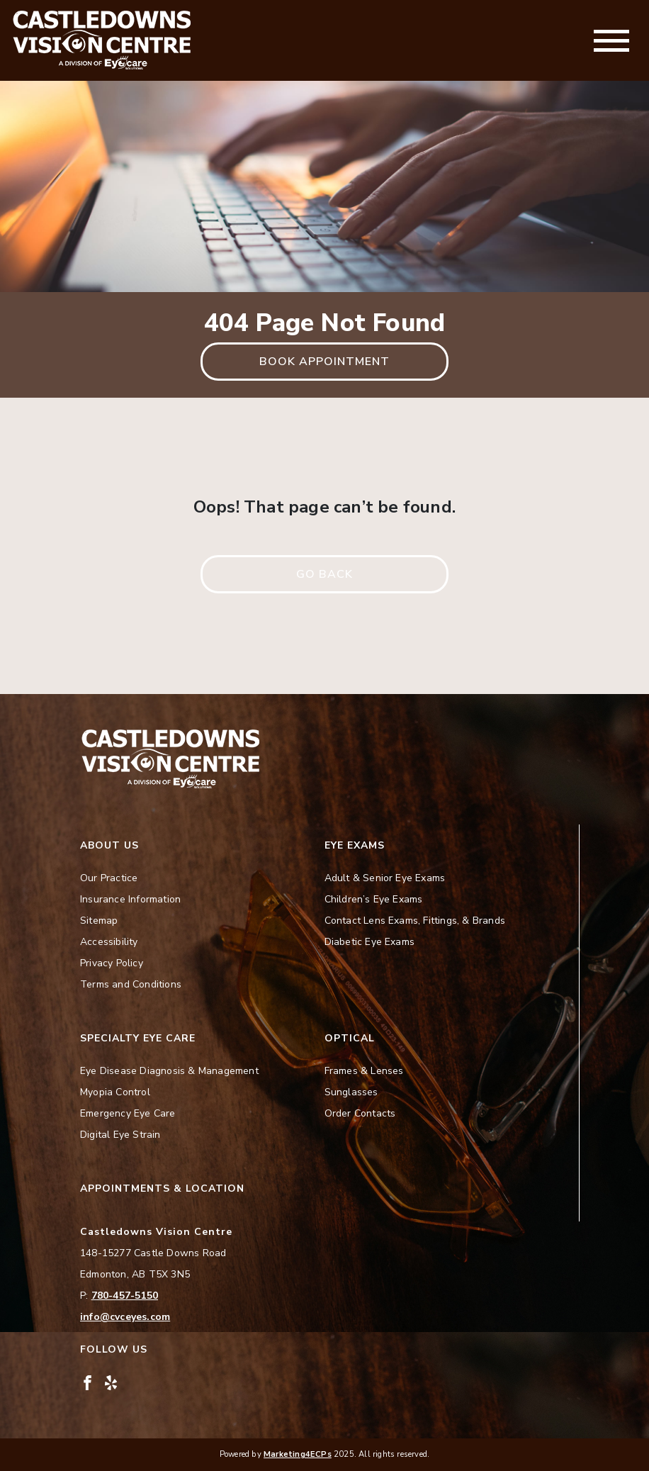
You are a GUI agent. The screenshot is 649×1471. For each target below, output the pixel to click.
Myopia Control (115, 1092)
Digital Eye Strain (120, 1134)
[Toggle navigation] (611, 40)
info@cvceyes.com (125, 1317)
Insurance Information (130, 899)
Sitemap (99, 920)
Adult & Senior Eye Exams (385, 878)
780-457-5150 (124, 1295)
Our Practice (108, 878)
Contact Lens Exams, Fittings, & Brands (415, 920)
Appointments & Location (162, 1188)
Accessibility (109, 942)
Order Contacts (360, 1113)
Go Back (324, 574)
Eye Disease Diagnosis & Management (169, 1071)
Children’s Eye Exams (373, 899)
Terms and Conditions (130, 984)
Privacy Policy (111, 963)
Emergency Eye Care (128, 1113)
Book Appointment (324, 361)
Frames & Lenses (364, 1071)
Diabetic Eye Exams (369, 942)
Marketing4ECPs (298, 1454)
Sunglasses (351, 1092)
